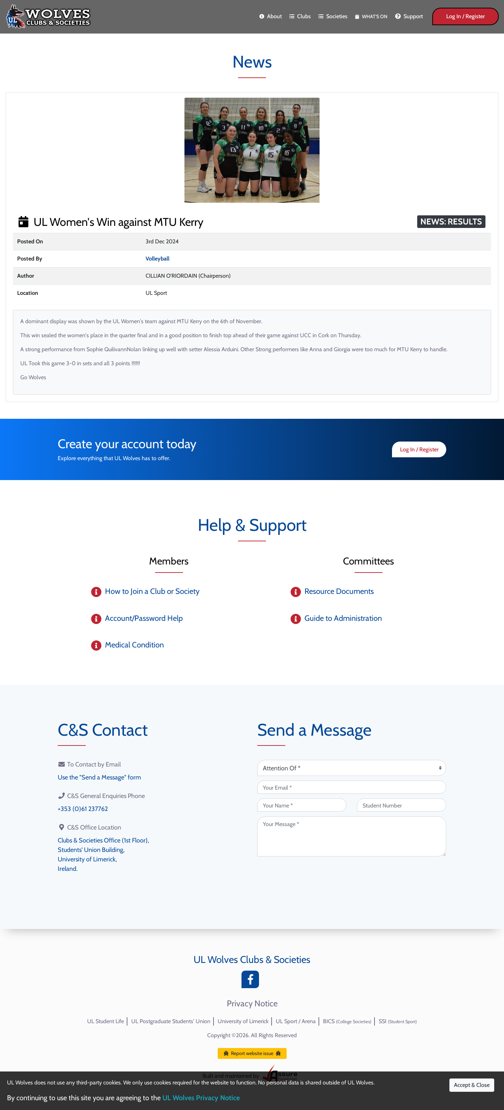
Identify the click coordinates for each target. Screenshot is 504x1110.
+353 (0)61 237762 (83, 809)
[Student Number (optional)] (401, 805)
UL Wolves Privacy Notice (201, 1098)
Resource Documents (339, 591)
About (270, 16)
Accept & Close (472, 1085)
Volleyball (157, 258)
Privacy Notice (252, 1003)
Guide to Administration (343, 618)
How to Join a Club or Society (152, 591)
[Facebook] (251, 981)
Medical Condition (134, 645)
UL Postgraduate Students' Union (170, 1021)
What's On (371, 16)
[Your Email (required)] (351, 787)
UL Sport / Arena (296, 1021)
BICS (347, 1021)
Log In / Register (465, 16)
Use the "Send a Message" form (99, 777)
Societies (333, 16)
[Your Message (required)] (351, 836)
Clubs (300, 16)
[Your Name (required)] (301, 805)
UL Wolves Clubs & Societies (252, 959)
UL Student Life (105, 1021)
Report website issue (252, 1053)
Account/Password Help (144, 618)
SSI (398, 1021)
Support (409, 16)
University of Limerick (243, 1021)
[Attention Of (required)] (351, 768)
